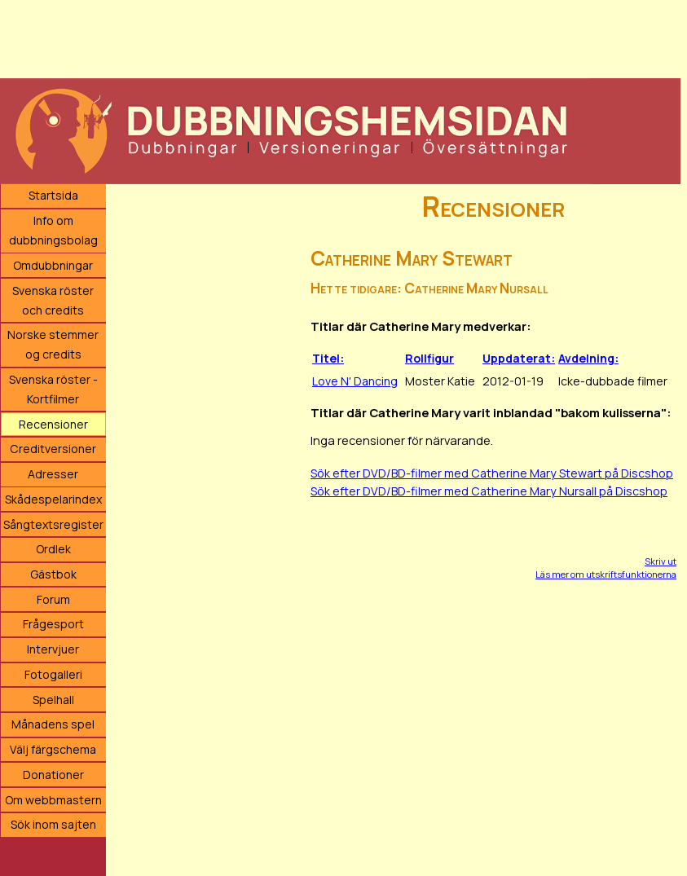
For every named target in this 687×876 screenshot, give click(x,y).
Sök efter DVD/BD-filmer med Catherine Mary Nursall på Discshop (488, 491)
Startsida (53, 195)
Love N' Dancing (355, 381)
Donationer (53, 774)
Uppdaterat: (518, 358)
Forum (53, 599)
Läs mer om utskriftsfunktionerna (605, 574)
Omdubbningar (53, 265)
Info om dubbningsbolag (53, 230)
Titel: (328, 358)
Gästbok (53, 574)
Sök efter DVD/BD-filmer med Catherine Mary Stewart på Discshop (491, 473)
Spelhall (53, 699)
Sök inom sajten (53, 824)
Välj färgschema (53, 749)
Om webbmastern (53, 800)
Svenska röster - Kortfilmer (53, 389)
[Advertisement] (340, 36)
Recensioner (53, 424)
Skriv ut (660, 561)
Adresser (53, 474)
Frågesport (53, 624)
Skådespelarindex (53, 499)
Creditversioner (53, 448)
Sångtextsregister (53, 524)
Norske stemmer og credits (53, 344)
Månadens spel (53, 724)
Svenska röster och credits (53, 300)
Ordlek (53, 549)
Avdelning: (588, 358)
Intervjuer (53, 649)
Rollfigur (429, 358)
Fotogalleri (53, 674)
